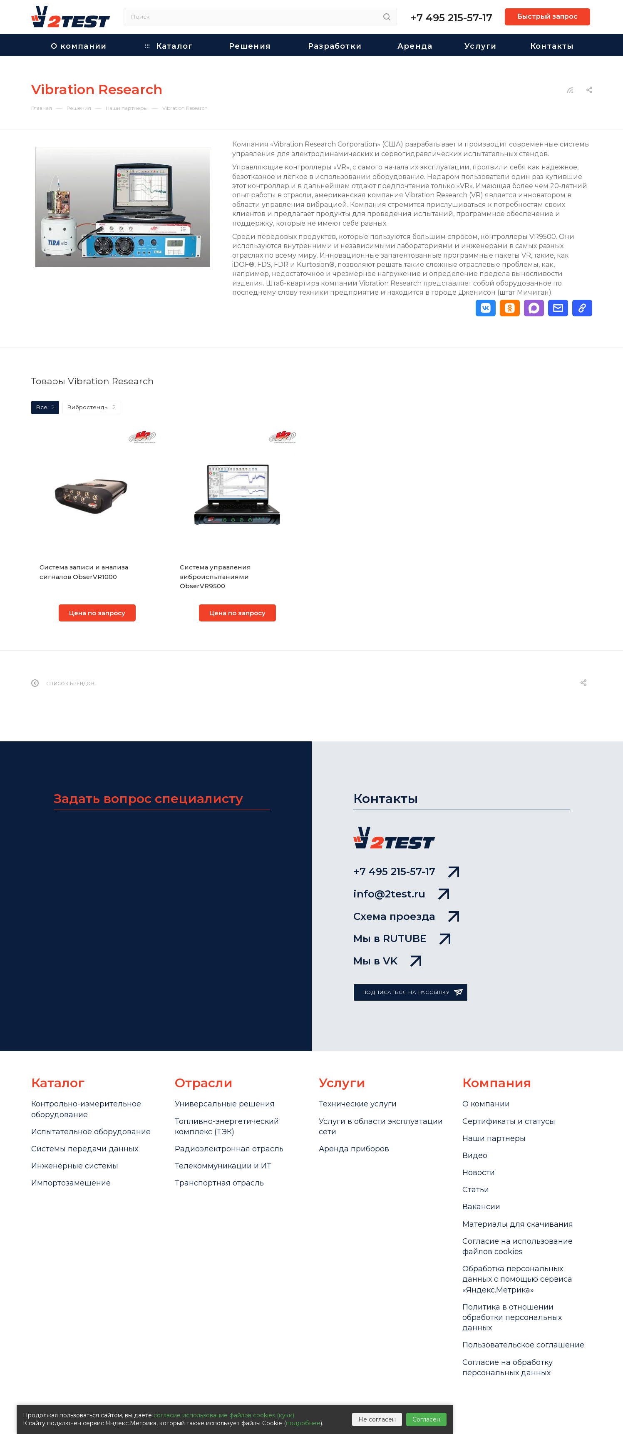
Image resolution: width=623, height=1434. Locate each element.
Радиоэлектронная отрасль (229, 1148)
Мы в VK (387, 961)
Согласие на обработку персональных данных (507, 1367)
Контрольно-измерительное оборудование (86, 1109)
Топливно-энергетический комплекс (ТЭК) (227, 1126)
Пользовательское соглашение (523, 1345)
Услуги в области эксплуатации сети (381, 1126)
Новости (478, 1172)
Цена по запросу (97, 613)
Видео (474, 1155)
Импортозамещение (71, 1183)
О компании (486, 1103)
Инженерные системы (74, 1166)
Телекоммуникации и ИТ (223, 1166)
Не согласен (377, 1419)
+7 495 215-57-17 (451, 18)
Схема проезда (406, 916)
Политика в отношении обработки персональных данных (512, 1317)
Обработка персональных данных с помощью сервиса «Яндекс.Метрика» (517, 1279)
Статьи (475, 1189)
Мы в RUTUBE (401, 938)
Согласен (426, 1419)
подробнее (303, 1423)
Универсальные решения (225, 1103)
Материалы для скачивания (517, 1224)
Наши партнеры (494, 1138)
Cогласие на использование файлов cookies (517, 1246)
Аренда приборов (354, 1148)
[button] (486, 308)
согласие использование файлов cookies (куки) (224, 1415)
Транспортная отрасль (219, 1183)
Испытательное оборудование (91, 1131)
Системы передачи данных (84, 1148)
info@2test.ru (401, 894)
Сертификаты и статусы (508, 1121)
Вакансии (481, 1206)
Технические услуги (358, 1103)
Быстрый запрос (547, 16)
